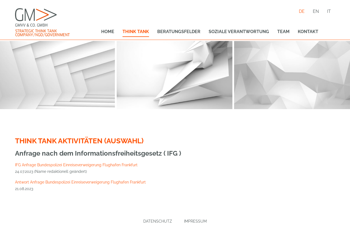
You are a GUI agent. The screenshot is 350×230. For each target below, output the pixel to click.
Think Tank (135, 31)
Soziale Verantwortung (239, 31)
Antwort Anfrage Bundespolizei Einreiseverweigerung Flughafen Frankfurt (80, 182)
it (329, 11)
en (316, 11)
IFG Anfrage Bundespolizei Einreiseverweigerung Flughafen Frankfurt (76, 165)
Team (283, 31)
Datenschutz (157, 221)
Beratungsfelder (178, 31)
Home (107, 31)
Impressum (195, 221)
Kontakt (308, 31)
